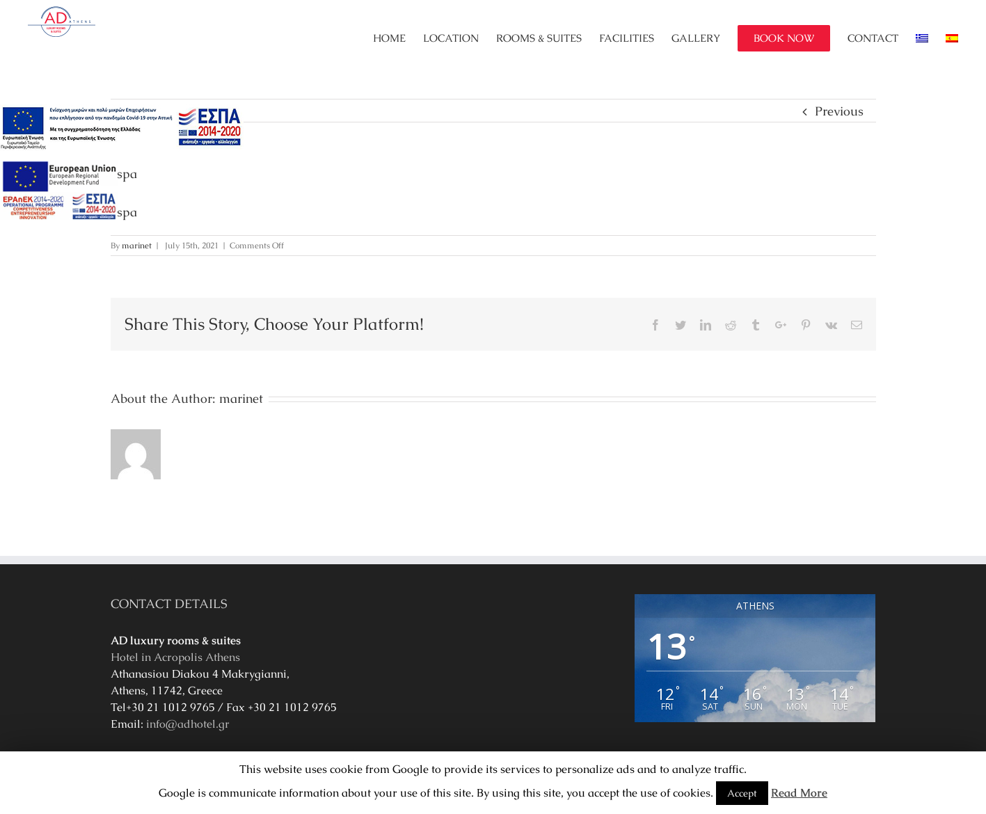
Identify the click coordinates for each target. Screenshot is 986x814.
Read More (799, 792)
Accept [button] (742, 793)
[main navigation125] (122, 128)
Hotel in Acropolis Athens (175, 657)
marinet (137, 245)
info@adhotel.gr (188, 724)
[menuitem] (398, 38)
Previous (839, 111)
